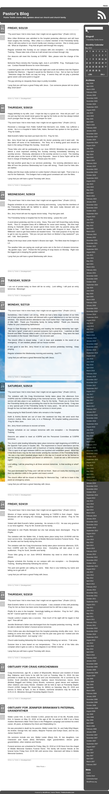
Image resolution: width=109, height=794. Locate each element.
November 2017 (91, 382)
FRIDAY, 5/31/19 (18, 28)
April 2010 (90, 652)
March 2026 (90, 89)
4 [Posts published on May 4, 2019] (102, 55)
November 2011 (91, 596)
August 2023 (90, 181)
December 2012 (91, 557)
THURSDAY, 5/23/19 (20, 594)
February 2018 (91, 373)
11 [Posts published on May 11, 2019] (102, 59)
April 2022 (90, 228)
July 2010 (89, 643)
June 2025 (90, 116)
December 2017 (91, 379)
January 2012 (91, 590)
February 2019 (91, 338)
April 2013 (90, 545)
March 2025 (90, 125)
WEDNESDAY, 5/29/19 (21, 194)
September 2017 (92, 388)
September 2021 (92, 249)
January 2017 (91, 412)
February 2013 (91, 551)
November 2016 (91, 418)
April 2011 (90, 616)
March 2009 (90, 690)
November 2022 (91, 208)
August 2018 (90, 356)
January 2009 (91, 696)
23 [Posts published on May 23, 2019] (96, 66)
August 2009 (90, 676)
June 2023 (90, 187)
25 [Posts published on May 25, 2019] (102, 66)
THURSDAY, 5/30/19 (20, 107)
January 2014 (91, 519)
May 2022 (89, 225)
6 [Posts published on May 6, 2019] (86, 59)
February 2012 (91, 587)
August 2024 (90, 145)
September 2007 (92, 744)
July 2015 (89, 465)
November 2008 (91, 702)
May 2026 (89, 83)
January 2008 (91, 732)
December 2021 (91, 240)
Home (105, 6)
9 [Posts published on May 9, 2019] (96, 59)
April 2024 (90, 157)
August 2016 (90, 427)
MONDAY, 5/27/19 (19, 304)
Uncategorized (26, 98)
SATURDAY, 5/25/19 (20, 385)
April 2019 (90, 332)
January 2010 (91, 661)
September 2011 (92, 601)
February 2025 (91, 128)
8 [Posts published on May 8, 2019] (93, 59)
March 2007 (90, 761)
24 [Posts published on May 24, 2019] (99, 66)
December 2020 (91, 276)
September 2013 (92, 530)
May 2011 (89, 613)
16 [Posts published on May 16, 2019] (96, 63)
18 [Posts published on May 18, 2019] (102, 63)
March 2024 (90, 160)
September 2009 (92, 673)
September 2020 (92, 285)
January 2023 (91, 202)
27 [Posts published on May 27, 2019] (87, 70)
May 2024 (89, 154)
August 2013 (90, 533)
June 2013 (90, 539)
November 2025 (91, 101)
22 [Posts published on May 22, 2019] (93, 66)
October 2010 (91, 634)
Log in (88, 773)
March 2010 (90, 655)
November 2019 (91, 311)
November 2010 (91, 631)
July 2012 (89, 572)
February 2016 (91, 445)
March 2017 (90, 406)
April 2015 (90, 474)
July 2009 (89, 678)
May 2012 (89, 578)
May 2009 (89, 684)
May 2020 (89, 293)
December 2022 (91, 205)
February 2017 (91, 409)
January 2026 (91, 95)
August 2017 (90, 391)
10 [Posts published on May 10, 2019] (99, 59)
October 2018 (91, 350)
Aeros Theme (55, 792)
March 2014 (90, 513)
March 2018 (90, 370)
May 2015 (89, 471)
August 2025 (90, 110)
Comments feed (91, 779)
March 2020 (90, 299)
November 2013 (91, 524)
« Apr (90, 74)
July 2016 (89, 430)
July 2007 (89, 750)
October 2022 (91, 211)
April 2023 (90, 193)
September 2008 (92, 708)
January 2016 (91, 447)
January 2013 (91, 554)
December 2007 (91, 735)
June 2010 (90, 646)
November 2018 (91, 347)
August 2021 (90, 252)
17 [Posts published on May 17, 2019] (99, 63)
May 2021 (89, 261)
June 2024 (90, 151)
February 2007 (91, 764)
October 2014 (91, 492)
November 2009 (91, 667)
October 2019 (91, 314)
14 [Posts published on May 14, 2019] (90, 63)
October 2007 (91, 741)
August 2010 (90, 640)
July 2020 (89, 288)
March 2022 (90, 231)
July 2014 (89, 501)
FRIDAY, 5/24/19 (18, 503)
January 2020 (91, 305)
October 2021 (91, 246)
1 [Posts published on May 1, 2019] (93, 55)
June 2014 (90, 504)
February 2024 (91, 163)
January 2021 (91, 273)
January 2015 (91, 483)
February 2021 (91, 270)
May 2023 (89, 190)
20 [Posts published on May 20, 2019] (87, 66)
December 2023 (91, 169)
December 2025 (91, 98)
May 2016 (89, 436)
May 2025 (89, 119)
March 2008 (90, 726)
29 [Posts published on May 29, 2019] (93, 70)
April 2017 (90, 403)
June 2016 (90, 433)
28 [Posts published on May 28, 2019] (90, 70)
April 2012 (90, 581)
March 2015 (90, 477)
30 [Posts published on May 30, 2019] (96, 70)
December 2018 (91, 344)
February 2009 (91, 693)
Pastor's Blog (16, 13)
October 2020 (91, 282)
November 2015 (91, 453)
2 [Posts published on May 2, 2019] (96, 55)
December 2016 (91, 415)
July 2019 (89, 323)
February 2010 (91, 658)
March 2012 (90, 584)
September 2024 (92, 142)
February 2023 (91, 199)
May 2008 (89, 720)
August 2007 (90, 747)
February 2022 (91, 234)
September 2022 (92, 214)
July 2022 (89, 219)
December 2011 (91, 593)
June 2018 (90, 362)
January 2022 (91, 237)
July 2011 (89, 607)
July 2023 (89, 184)
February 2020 (91, 302)
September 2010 (92, 637)
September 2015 (92, 459)
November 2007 (91, 738)
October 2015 (91, 456)
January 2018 (91, 376)
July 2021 (89, 255)
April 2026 (90, 86)
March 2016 (90, 442)
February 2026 (91, 92)
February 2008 (91, 729)
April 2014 (90, 510)
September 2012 (92, 566)
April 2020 (90, 296)
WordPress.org (91, 782)
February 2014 (91, 516)
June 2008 (90, 717)
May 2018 (89, 365)
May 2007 (89, 755)
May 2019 (89, 329)
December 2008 (91, 699)
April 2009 (90, 687)
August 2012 (90, 569)
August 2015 (90, 462)
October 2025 (91, 104)
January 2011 (91, 625)
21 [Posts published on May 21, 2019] (90, 66)
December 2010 (91, 628)
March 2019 (90, 335)
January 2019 (91, 341)
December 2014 (91, 486)
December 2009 (91, 664)
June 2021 (90, 258)
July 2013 (89, 536)
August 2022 (90, 216)
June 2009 (90, 681)
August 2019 (90, 320)
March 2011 (90, 619)
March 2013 (90, 548)
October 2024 (91, 139)
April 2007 (90, 758)
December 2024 (91, 134)
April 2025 (90, 122)
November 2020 (91, 279)
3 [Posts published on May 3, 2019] (99, 55)
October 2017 (91, 385)
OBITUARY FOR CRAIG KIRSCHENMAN (33, 666)
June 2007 (90, 753)
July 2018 (89, 359)
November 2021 (91, 243)
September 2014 (92, 495)
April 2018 (90, 368)
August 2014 (90, 498)
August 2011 (90, 604)
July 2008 (89, 714)
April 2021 (90, 264)
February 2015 (91, 480)
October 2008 (91, 705)
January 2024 (91, 166)
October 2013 (91, 527)
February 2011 (91, 622)
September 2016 (92, 424)
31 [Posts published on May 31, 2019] (99, 70)
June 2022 (90, 222)
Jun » (103, 74)
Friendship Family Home (94, 39)
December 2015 (91, 450)
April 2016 (90, 439)
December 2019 (91, 308)
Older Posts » (40, 766)
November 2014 (91, 489)
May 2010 (89, 649)
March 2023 (90, 196)
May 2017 (89, 400)
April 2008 (90, 723)
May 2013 (89, 542)
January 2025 (91, 131)
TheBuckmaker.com (67, 792)
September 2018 (92, 353)
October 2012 (91, 563)
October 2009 (91, 670)
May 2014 (89, 507)
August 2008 (90, 711)
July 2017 (89, 394)
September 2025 (92, 107)
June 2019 (90, 326)
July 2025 (89, 113)
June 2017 (90, 397)
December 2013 (91, 522)
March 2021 (90, 267)
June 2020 (90, 291)
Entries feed (90, 776)
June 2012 (90, 575)
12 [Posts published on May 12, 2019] (106, 59)
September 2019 (92, 317)
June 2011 (90, 610)
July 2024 (89, 148)
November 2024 (91, 137)
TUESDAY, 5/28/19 (19, 280)
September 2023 (92, 178)
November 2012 (91, 560)
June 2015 (90, 468)
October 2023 (91, 175)
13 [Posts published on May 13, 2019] (87, 63)
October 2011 (91, 599)
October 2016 (91, 421)
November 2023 (91, 172)
